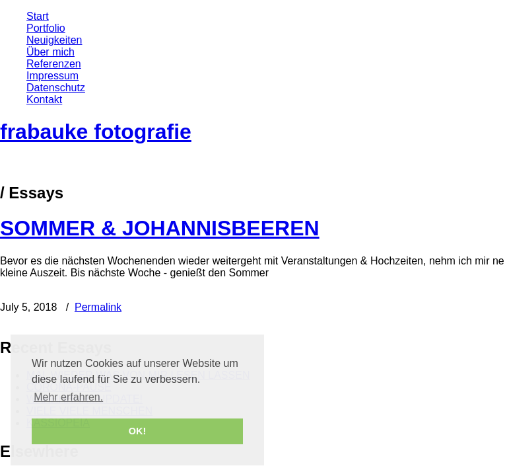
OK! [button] (137, 431)
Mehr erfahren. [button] (68, 397)
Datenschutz (55, 87)
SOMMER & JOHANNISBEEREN (160, 228)
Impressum (52, 75)
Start (37, 16)
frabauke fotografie (95, 131)
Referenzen (53, 63)
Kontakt (44, 99)
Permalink (98, 307)
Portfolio (45, 28)
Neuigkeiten (54, 40)
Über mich (50, 52)
